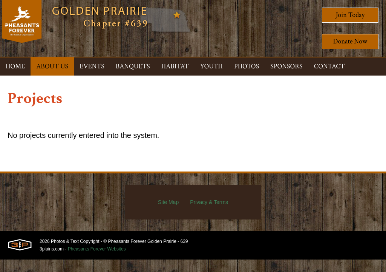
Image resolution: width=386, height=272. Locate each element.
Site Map (168, 202)
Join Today (350, 15)
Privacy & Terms (209, 202)
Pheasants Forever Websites (97, 249)
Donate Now (350, 41)
